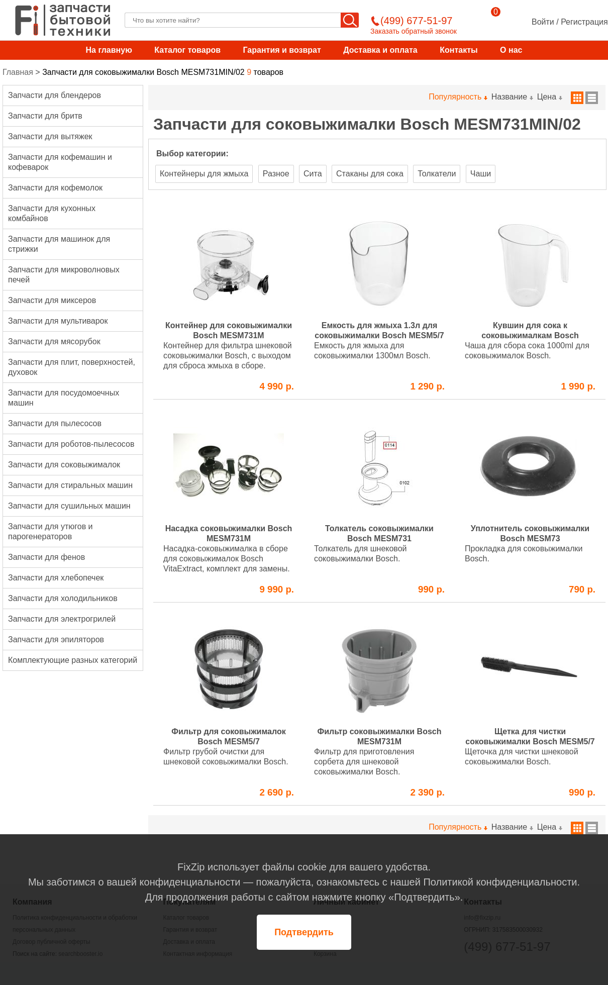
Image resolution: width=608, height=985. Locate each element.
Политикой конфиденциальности (500, 882)
